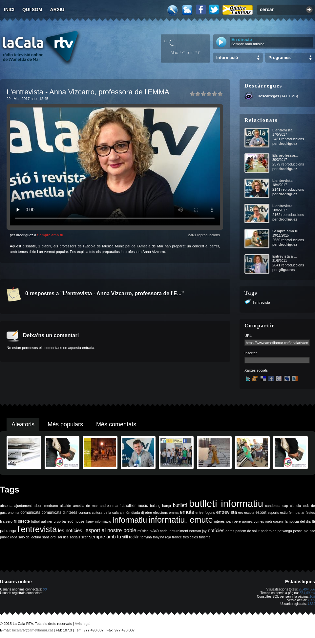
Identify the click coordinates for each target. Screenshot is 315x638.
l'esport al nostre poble (109, 530)
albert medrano (46, 506)
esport (260, 512)
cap (285, 506)
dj (142, 512)
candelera (273, 506)
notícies (216, 530)
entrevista (226, 512)
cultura (97, 512)
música (143, 531)
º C (169, 42)
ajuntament (23, 506)
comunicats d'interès (59, 512)
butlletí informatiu (226, 503)
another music (135, 505)
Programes (279, 57)
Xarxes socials (256, 370)
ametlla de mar (85, 506)
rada (13, 537)
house (79, 521)
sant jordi (49, 537)
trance (177, 537)
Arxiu (57, 9)
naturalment (179, 531)
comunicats (30, 512)
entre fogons (205, 512)
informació (103, 521)
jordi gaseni (274, 521)
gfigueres (287, 270)
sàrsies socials (68, 537)
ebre (148, 512)
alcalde (65, 506)
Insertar (250, 353)
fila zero (6, 521)
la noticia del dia (298, 521)
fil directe (22, 521)
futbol (35, 521)
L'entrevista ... (284, 130)
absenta (6, 506)
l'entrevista (261, 302)
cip (292, 506)
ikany (90, 521)
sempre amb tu (105, 536)
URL (248, 336)
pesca (298, 531)
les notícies (70, 530)
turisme (204, 537)
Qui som (32, 9)
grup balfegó (63, 521)
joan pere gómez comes (245, 521)
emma (174, 512)
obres (229, 531)
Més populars (65, 424)
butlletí (180, 505)
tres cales (190, 537)
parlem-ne (269, 531)
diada (135, 512)
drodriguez (288, 143)
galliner (46, 521)
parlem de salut (248, 531)
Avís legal (83, 624)
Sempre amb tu (50, 235)
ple (306, 531)
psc (312, 531)
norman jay (198, 531)
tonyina (146, 537)
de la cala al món (117, 512)
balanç (155, 506)
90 (45, 589)
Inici (9, 9)
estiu (284, 512)
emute (187, 512)
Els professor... (285, 155)
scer (84, 537)
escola (249, 512)
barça (166, 506)
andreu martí (110, 506)
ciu (298, 506)
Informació (227, 57)
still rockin (130, 537)
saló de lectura (29, 537)
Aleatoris (22, 424)
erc (240, 512)
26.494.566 (307, 589)
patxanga (285, 531)
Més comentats (116, 424)
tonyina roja (162, 537)
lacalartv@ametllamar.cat (32, 630)
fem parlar (296, 512)
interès (219, 521)
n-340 (154, 531)
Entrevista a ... (284, 256)
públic (4, 537)
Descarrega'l (268, 96)
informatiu (130, 519)
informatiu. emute (180, 519)
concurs (84, 512)
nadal (164, 531)
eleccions (160, 512)
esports (273, 512)
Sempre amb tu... (287, 231)
